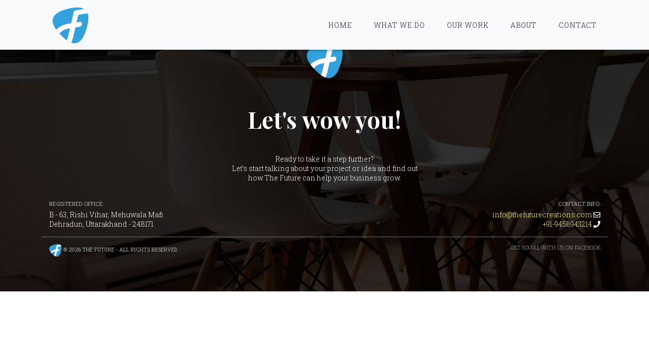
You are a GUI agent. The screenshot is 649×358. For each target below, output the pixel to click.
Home (340, 25)
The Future (325, 60)
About (523, 25)
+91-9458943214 (567, 224)
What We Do (399, 25)
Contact (578, 25)
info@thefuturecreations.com (542, 214)
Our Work (468, 25)
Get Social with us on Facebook (555, 247)
